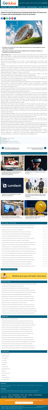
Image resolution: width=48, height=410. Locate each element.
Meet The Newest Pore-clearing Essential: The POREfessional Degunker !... (17, 233)
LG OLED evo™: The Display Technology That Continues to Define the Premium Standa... (19, 310)
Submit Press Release (32, 7)
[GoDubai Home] (9, 3)
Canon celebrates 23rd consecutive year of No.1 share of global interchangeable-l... (18, 300)
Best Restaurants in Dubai (24, 391)
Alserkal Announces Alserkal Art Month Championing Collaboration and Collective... (18, 244)
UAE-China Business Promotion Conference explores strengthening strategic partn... (19, 242)
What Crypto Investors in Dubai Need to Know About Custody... (14, 302)
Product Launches (21, 7)
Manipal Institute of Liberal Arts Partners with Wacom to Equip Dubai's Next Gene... (18, 296)
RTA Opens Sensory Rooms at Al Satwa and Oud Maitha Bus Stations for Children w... (19, 266)
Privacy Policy (23, 385)
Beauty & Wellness (16, 394)
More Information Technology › (38, 153)
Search (40, 7)
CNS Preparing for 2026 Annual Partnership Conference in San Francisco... (17, 231)
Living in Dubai (3, 390)
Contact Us (14, 385)
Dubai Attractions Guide (11, 390)
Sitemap (8, 386)
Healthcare (4, 375)
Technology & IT (5, 358)
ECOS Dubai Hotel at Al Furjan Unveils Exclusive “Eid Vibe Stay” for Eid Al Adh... (17, 343)
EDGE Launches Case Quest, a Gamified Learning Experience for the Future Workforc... (19, 292)
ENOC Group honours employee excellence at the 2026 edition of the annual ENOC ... (19, 347)
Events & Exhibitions (6, 377)
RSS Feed (18, 385)
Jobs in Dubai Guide (33, 391)
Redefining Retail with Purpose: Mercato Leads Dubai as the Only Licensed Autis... (18, 225)
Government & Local (6, 373)
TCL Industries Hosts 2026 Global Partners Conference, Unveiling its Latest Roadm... (18, 304)
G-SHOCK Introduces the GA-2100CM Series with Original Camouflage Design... (18, 227)
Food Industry (4, 362)
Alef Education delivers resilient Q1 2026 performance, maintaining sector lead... (18, 337)
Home (2, 10)
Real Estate (4, 364)
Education (4, 370)
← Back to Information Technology (9, 269)
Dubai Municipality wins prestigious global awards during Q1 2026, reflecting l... (17, 331)
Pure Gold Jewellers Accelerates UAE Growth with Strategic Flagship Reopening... (18, 251)
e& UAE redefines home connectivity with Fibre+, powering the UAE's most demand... (19, 325)
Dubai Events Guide (35, 390)
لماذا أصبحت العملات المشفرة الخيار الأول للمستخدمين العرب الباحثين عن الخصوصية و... (17, 294)
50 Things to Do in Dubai (14, 391)
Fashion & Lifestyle (5, 355)
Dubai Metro (33, 385)
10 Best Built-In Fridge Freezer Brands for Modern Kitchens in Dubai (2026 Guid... (18, 333)
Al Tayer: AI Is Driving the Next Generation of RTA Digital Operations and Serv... (17, 329)
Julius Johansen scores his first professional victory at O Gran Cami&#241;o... (17, 263)
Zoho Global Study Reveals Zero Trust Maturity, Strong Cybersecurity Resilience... (18, 339)
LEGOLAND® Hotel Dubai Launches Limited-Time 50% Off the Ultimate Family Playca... (19, 248)
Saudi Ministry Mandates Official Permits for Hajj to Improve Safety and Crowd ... (18, 320)
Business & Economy (6, 368)
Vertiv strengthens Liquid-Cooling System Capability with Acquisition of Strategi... (18, 298)
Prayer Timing (3, 386)
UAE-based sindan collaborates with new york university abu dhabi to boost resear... (18, 290)
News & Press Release (37, 394)
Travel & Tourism (5, 366)
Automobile (4, 360)
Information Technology (9, 10)
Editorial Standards (8, 385)
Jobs (26, 394)
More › (44, 281)
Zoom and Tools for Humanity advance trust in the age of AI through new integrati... (18, 306)
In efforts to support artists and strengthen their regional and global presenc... (17, 327)
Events (22, 394)
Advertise (28, 385)
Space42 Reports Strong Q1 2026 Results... (10, 318)
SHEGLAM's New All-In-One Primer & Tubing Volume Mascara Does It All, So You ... (18, 257)
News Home (4, 7)
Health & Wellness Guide (5, 391)
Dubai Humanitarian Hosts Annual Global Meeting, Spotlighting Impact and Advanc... (19, 341)
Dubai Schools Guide (27, 390)
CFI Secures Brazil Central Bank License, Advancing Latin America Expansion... (17, 255)
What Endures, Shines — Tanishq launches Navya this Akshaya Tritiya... (16, 246)
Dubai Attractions (39, 385)
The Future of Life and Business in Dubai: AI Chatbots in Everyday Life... (16, 288)
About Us (2, 385)
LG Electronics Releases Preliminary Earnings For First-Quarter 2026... (16, 236)
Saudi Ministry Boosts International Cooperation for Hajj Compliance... (16, 240)
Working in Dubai (19, 390)
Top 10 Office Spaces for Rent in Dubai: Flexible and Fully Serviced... (15, 335)
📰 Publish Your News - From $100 (24, 402)
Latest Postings (12, 7)
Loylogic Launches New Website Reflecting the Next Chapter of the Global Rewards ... (19, 308)
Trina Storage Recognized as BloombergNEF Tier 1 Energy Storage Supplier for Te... (18, 345)
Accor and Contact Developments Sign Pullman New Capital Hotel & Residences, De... (19, 253)
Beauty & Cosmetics (6, 353)
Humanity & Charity (5, 379)
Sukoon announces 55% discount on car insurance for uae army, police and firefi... (18, 238)
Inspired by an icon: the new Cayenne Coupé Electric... (13, 229)
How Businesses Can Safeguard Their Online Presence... (13, 286)
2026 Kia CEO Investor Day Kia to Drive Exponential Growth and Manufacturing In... (18, 259)
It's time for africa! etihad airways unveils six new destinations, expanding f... (17, 261)
